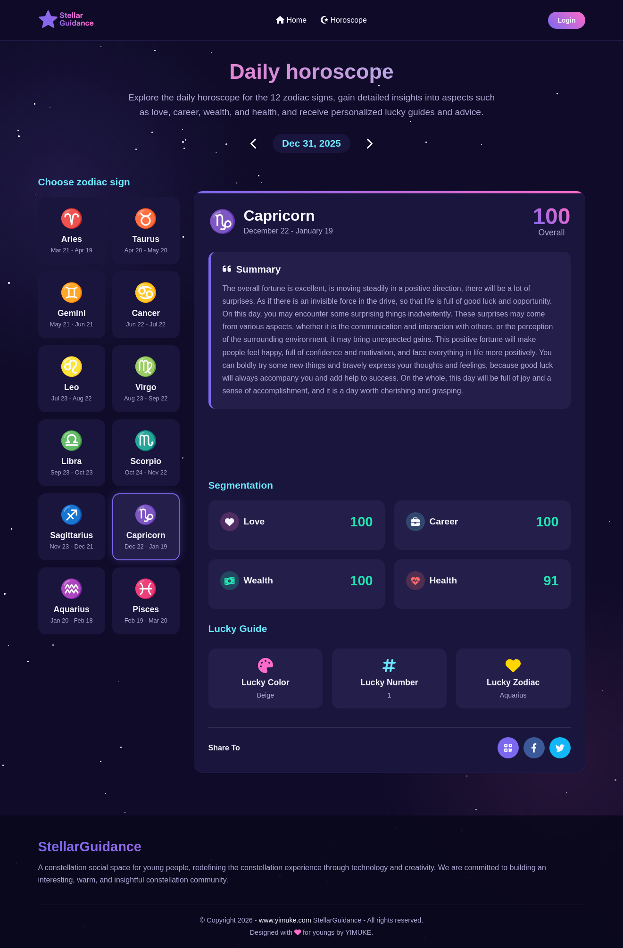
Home (291, 20)
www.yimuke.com (285, 920)
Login (566, 20)
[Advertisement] (389, 444)
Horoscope (344, 20)
